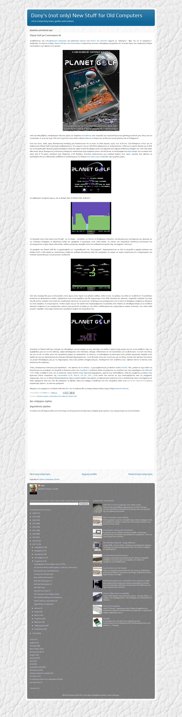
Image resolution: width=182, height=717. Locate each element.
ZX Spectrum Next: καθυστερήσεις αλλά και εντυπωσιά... (56, 567)
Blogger (116, 695)
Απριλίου (38, 619)
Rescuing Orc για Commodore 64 (46, 571)
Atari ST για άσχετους (111, 606)
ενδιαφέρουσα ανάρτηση (56, 41)
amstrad (33, 658)
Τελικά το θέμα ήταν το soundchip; (116, 593)
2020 (34, 534)
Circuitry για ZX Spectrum (43, 574)
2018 (34, 541)
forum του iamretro (99, 41)
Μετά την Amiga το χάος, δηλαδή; (116, 517)
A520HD (106, 619)
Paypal (63, 138)
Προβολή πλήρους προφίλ (48, 489)
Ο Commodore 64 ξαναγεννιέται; (115, 555)
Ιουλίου (37, 608)
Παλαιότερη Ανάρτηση (140, 474)
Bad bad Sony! (39, 587)
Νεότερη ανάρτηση (40, 474)
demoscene (34, 670)
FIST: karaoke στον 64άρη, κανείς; (47, 594)
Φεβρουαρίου (40, 626)
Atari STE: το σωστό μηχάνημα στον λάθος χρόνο (122, 505)
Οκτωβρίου (38, 554)
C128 (95, 375)
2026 (34, 513)
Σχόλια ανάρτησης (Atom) (49, 479)
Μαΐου (37, 615)
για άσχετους (35, 682)
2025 (34, 517)
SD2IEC (124, 367)
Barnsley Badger (131, 151)
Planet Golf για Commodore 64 (45, 601)
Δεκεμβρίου (39, 547)
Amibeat (33, 643)
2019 (34, 537)
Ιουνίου (37, 612)
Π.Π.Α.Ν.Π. (33, 676)
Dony (42, 485)
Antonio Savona (42, 396)
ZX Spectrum (34, 652)
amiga (32, 655)
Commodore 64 (76, 43)
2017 (34, 544)
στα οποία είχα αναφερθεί (98, 156)
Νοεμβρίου (38, 551)
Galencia (87, 135)
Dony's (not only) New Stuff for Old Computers (86, 15)
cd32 (31, 664)
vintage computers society (40, 673)
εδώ (67, 388)
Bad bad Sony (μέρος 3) (43, 581)
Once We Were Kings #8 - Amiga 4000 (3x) (119, 543)
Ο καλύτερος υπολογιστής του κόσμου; (118, 530)
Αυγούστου (38, 561)
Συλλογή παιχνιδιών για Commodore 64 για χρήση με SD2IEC (126, 581)
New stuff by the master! (43, 577)
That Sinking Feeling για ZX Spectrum (48, 597)
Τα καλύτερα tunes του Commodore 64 (44, 679)
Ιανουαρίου (39, 629)
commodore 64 (55, 396)
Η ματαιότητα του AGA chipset (115, 568)
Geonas (83, 41)
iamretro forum (121, 388)
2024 (34, 520)
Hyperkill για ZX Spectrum (43, 604)
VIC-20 (83, 375)
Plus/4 (76, 375)
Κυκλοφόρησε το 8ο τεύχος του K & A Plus (50, 564)
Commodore (62, 375)
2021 (34, 530)
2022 (34, 527)
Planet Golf (59, 43)
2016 (34, 633)
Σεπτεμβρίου (39, 558)
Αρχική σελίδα (89, 474)
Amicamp (33, 646)
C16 (70, 375)
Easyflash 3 (84, 370)
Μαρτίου (38, 622)
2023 (34, 523)
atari (31, 661)
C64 (89, 375)
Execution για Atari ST (42, 591)
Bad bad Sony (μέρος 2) (43, 584)
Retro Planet (34, 649)
